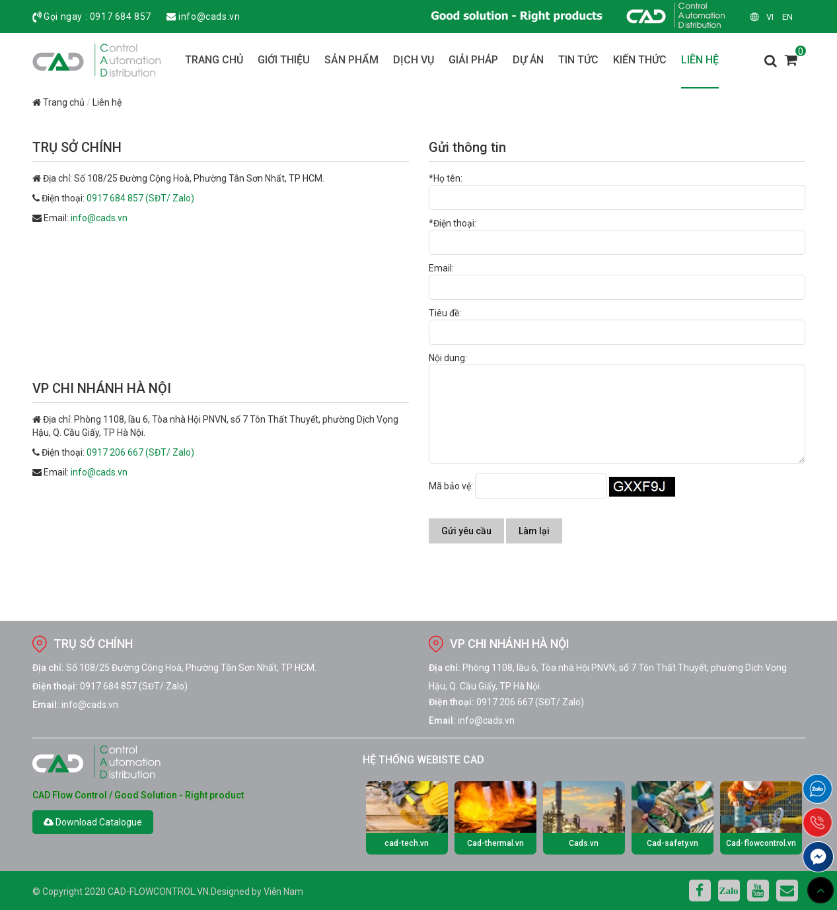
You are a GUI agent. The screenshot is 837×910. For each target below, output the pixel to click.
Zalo (728, 890)
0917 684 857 (120, 16)
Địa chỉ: (48, 667)
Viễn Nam (283, 891)
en (787, 17)
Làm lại (534, 531)
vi (770, 17)
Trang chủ (58, 102)
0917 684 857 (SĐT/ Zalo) (140, 198)
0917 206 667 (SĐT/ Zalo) (140, 452)
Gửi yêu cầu (466, 531)
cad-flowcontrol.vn (158, 891)
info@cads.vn (209, 16)
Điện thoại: (55, 686)
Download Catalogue (93, 822)
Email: (45, 704)
